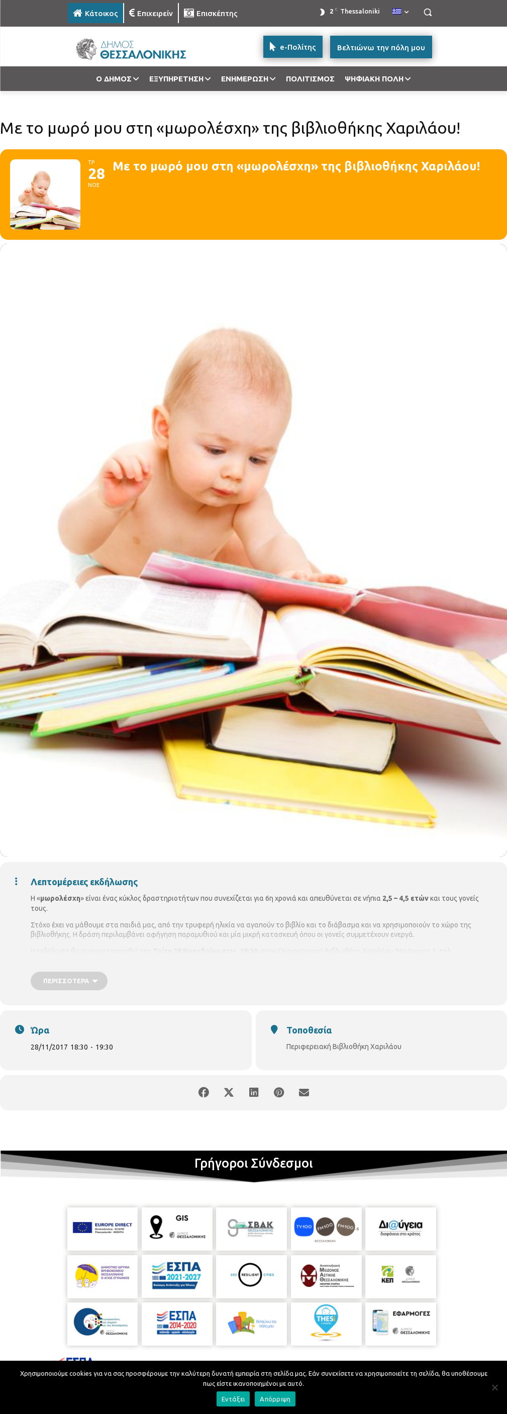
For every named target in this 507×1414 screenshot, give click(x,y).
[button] (428, 12)
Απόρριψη (275, 1398)
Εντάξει (233, 1398)
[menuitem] (400, 12)
